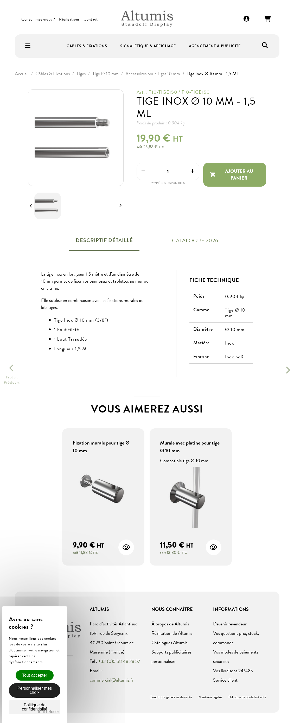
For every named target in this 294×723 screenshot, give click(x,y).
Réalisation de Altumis (171, 633)
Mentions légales (210, 697)
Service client (225, 679)
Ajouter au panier (231, 174)
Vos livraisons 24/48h (233, 670)
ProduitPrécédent (12, 380)
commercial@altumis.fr (111, 679)
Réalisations (69, 19)
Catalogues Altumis (169, 642)
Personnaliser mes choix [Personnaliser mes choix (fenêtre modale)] (34, 690)
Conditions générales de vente (171, 697)
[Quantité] (168, 171)
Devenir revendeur (230, 623)
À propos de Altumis (170, 623)
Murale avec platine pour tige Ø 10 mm (190, 446)
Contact (91, 19)
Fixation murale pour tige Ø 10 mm (101, 446)
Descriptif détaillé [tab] (104, 240)
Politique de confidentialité (247, 697)
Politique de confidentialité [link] (34, 707)
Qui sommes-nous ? (38, 19)
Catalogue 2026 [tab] (195, 240)
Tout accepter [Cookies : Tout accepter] (34, 675)
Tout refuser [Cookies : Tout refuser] (48, 711)
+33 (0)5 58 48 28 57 (119, 661)
